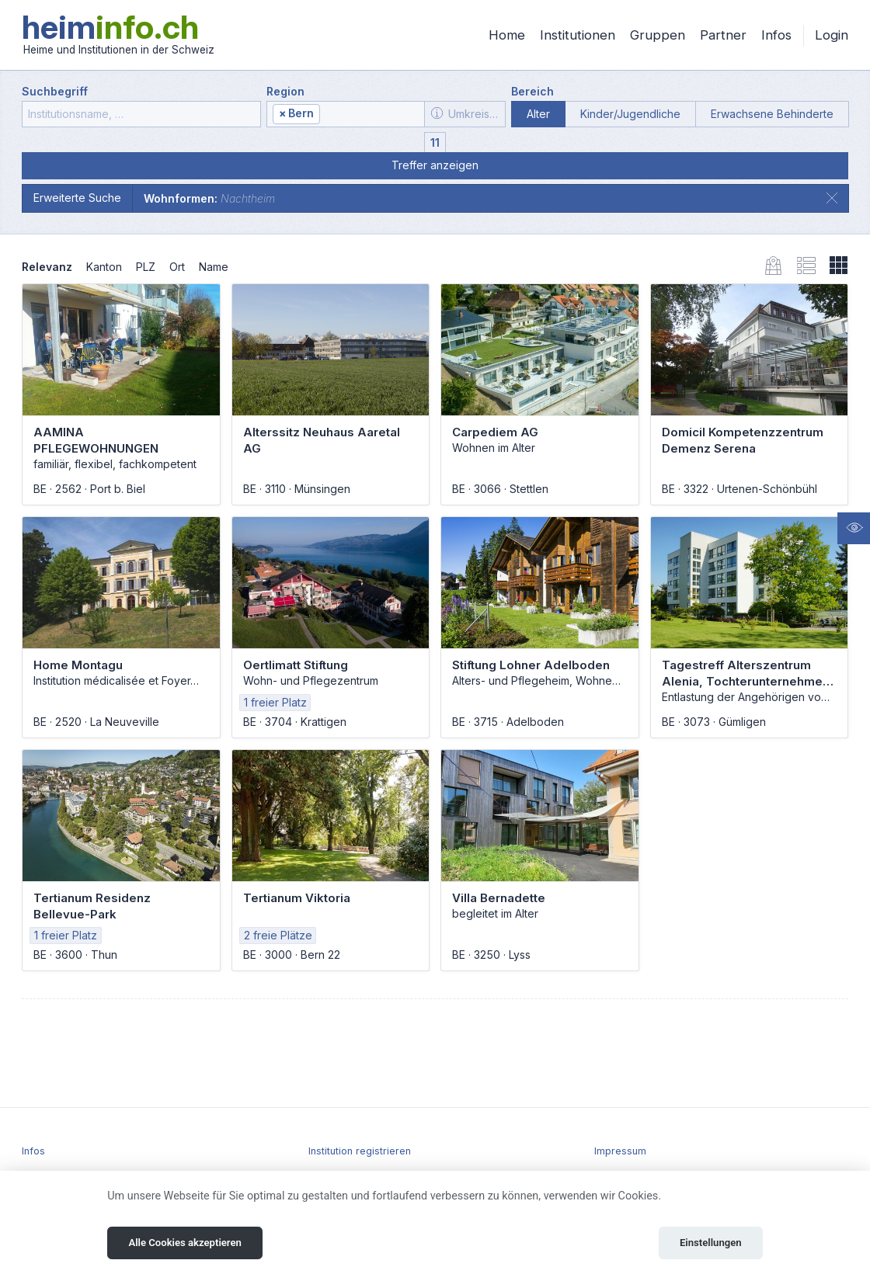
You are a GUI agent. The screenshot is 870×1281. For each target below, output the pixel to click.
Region (285, 91)
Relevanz (47, 266)
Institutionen (577, 35)
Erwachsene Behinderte (772, 113)
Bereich (532, 91)
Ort (177, 266)
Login (831, 35)
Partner (723, 35)
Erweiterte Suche (77, 197)
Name (213, 266)
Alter (538, 113)
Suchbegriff (55, 91)
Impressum (620, 1151)
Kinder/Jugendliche (630, 113)
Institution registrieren (359, 1151)
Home (507, 35)
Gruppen (657, 35)
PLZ (145, 266)
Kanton (104, 266)
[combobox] (345, 114)
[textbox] (371, 114)
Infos (776, 35)
